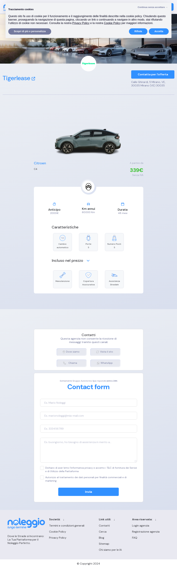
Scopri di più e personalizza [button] (30, 31)
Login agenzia (140, 525)
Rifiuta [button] (138, 31)
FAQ (134, 537)
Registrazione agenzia (146, 531)
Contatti (104, 525)
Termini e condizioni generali (66, 525)
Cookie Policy (57, 531)
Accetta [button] (158, 31)
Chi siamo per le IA (110, 550)
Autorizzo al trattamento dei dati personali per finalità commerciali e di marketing (83, 479)
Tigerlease (19, 78)
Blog (101, 537)
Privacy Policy (57, 537)
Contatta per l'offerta (153, 74)
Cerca (102, 531)
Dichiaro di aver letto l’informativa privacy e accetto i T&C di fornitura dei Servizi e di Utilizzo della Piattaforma (88, 469)
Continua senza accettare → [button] (153, 7)
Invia (88, 492)
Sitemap (104, 544)
